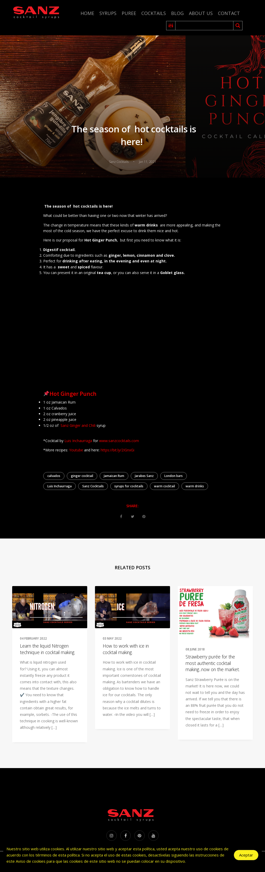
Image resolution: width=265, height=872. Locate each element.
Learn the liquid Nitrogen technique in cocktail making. (47, 649)
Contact (229, 13)
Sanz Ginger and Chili (78, 425)
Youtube (76, 450)
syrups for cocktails (128, 486)
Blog (177, 13)
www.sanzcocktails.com (119, 440)
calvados (53, 476)
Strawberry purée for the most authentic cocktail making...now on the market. (213, 663)
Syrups (107, 13)
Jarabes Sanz (144, 476)
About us (201, 13)
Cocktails (153, 13)
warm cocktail (164, 486)
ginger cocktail (82, 476)
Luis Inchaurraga (78, 440)
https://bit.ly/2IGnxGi (117, 450)
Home (87, 13)
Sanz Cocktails (93, 486)
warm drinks (195, 486)
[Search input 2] (204, 25)
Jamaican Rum (114, 476)
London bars (173, 476)
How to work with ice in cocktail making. (126, 649)
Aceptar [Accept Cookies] (246, 855)
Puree (129, 13)
